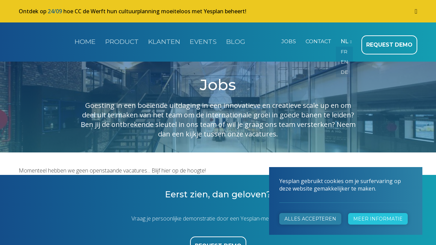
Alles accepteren (310, 219)
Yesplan (44, 40)
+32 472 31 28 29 (143, 169)
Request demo (391, 41)
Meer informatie (378, 219)
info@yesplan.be (142, 178)
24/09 (55, 11)
